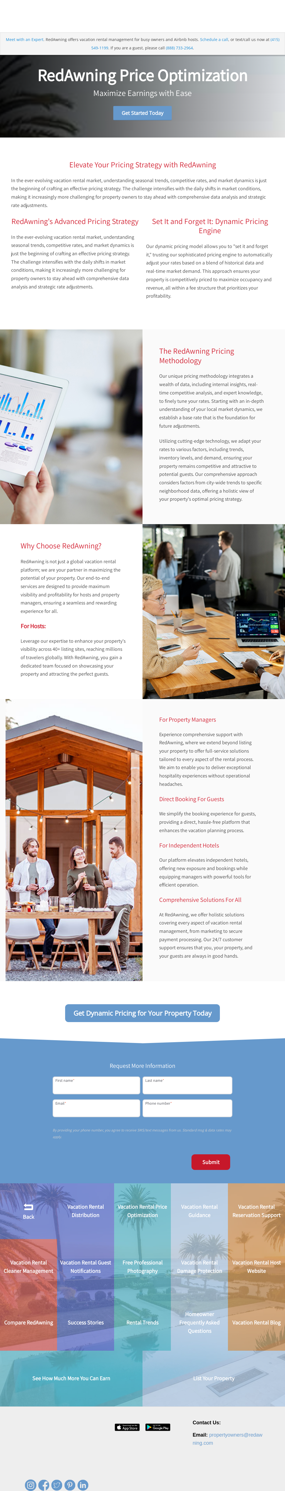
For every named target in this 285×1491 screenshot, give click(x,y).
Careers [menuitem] (147, 1478)
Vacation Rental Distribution (85, 1211)
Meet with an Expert (24, 40)
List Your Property (213, 1378)
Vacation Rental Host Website (256, 1267)
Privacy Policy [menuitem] (201, 1478)
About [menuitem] (130, 1478)
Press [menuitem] (163, 1478)
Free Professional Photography (142, 1267)
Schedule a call (214, 40)
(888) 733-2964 (179, 48)
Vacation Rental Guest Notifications (85, 1267)
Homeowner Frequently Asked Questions (199, 1323)
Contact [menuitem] (180, 1478)
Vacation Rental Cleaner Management (28, 1267)
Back (28, 1211)
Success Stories (86, 1323)
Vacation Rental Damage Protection (199, 1267)
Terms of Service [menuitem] (231, 1478)
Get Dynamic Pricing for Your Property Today (142, 1013)
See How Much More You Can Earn (71, 1378)
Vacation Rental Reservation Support (256, 1211)
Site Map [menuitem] (257, 1478)
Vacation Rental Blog (256, 1323)
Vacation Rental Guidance (199, 1211)
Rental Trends (142, 1323)
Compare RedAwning (28, 1323)
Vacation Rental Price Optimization (142, 1211)
